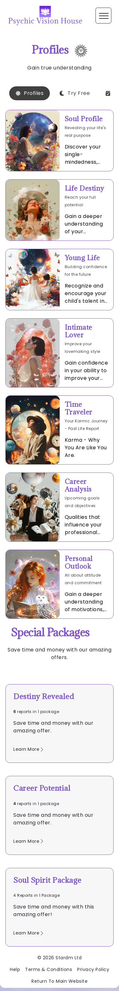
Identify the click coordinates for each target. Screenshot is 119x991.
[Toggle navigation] (103, 15)
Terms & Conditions (48, 969)
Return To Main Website (59, 981)
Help (15, 969)
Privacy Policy (93, 969)
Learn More (28, 749)
